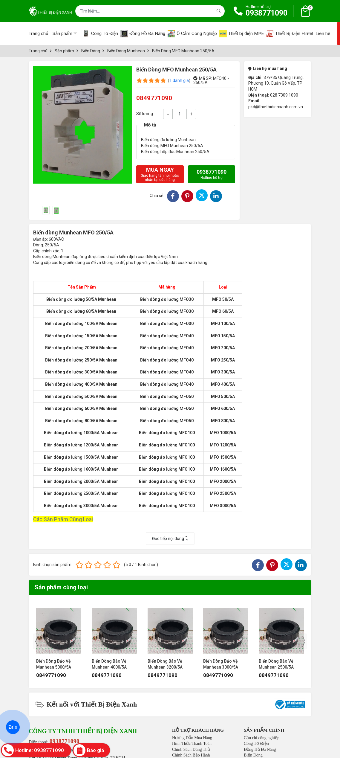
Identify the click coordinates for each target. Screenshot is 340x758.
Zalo (12, 727)
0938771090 (266, 13)
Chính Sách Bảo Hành (191, 755)
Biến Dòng (253, 755)
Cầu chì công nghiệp (261, 738)
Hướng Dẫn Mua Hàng (192, 738)
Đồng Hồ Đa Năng (260, 749)
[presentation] (36, 641)
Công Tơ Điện (256, 743)
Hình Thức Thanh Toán (192, 743)
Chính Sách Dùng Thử (191, 749)
